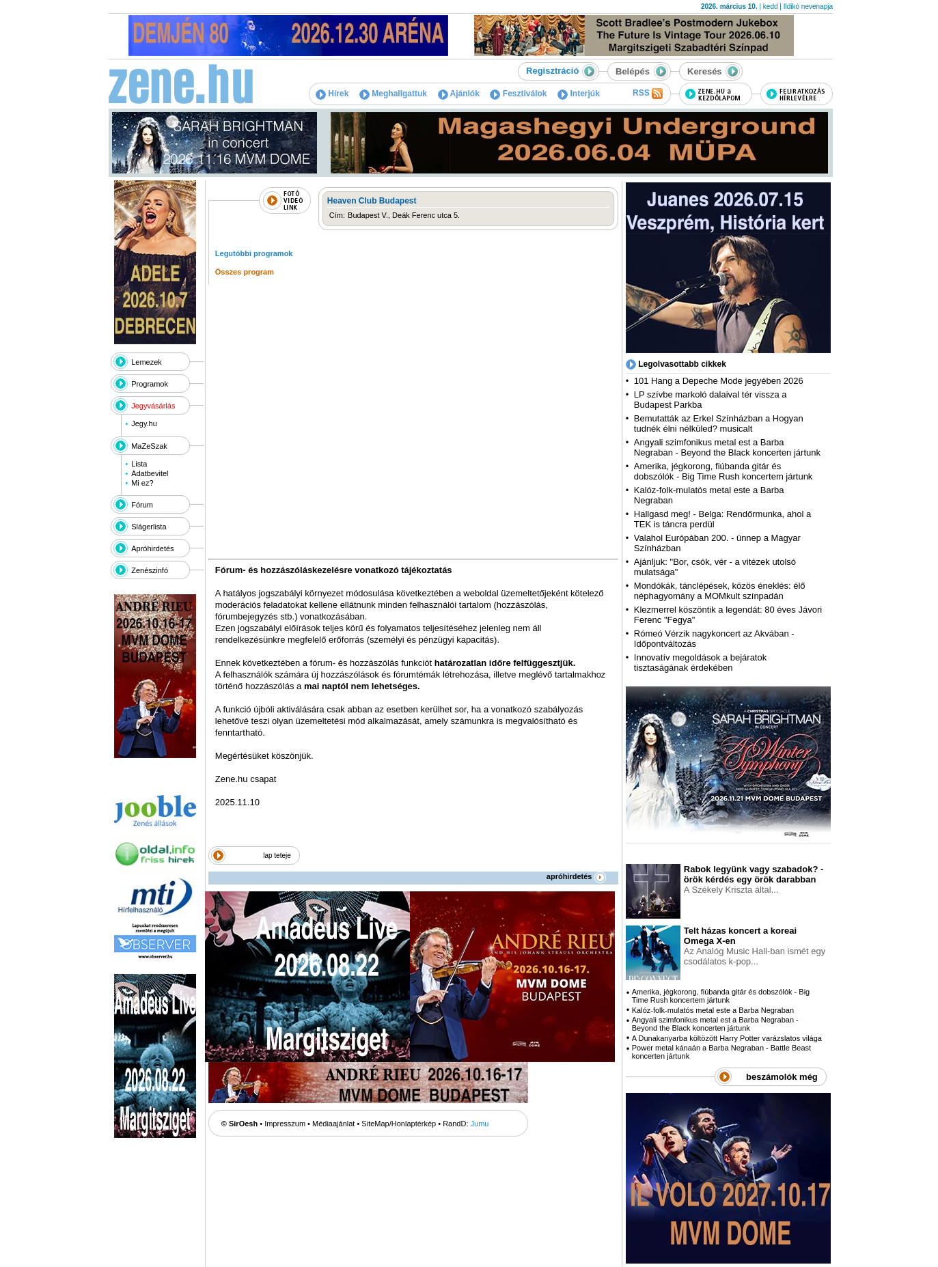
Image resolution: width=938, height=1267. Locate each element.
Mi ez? (142, 483)
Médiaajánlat (333, 1123)
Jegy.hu (144, 423)
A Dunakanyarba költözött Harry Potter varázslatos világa (727, 1038)
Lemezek (146, 362)
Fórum (142, 505)
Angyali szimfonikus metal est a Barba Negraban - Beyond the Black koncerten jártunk (727, 447)
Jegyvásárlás (153, 406)
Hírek (332, 93)
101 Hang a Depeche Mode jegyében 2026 (718, 381)
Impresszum (284, 1123)
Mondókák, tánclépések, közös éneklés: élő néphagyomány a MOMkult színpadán (719, 591)
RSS (648, 93)
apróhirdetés (576, 876)
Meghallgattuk (393, 93)
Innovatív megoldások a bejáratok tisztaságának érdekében (700, 662)
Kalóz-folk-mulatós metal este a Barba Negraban (713, 1010)
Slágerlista (148, 527)
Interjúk (578, 93)
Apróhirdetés (152, 548)
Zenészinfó (149, 570)
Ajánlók (459, 93)
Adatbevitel (149, 473)
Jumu (480, 1123)
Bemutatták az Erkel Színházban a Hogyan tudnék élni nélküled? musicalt (718, 423)
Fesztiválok (518, 93)
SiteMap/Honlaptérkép (398, 1123)
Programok (149, 384)
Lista (139, 464)
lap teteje (277, 855)
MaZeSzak (149, 446)
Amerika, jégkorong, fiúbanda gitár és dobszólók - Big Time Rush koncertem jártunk (723, 471)
